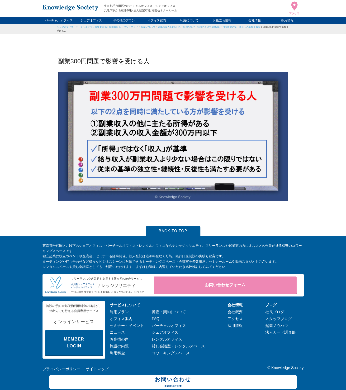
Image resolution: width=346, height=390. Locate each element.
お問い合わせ (173, 382)
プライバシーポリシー (62, 369)
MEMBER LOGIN (74, 342)
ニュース (117, 332)
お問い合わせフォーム (225, 285)
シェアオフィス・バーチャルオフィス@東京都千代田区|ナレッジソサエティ (97, 27)
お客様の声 (119, 339)
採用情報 (287, 20)
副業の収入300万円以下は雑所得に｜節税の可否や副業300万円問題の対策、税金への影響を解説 (209, 27)
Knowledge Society (287, 368)
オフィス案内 (156, 20)
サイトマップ (97, 369)
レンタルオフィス (167, 339)
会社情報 (254, 20)
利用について (189, 20)
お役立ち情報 (222, 20)
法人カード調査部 (280, 332)
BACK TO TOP (173, 231)
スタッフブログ (278, 319)
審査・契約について (169, 312)
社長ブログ (274, 312)
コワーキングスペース (171, 353)
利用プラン (119, 312)
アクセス (235, 319)
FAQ (155, 319)
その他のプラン (124, 20)
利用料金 (117, 353)
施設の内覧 (119, 346)
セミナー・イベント (127, 326)
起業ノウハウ (148, 27)
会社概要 (235, 312)
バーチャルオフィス (59, 20)
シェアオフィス (91, 20)
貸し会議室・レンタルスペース (178, 346)
